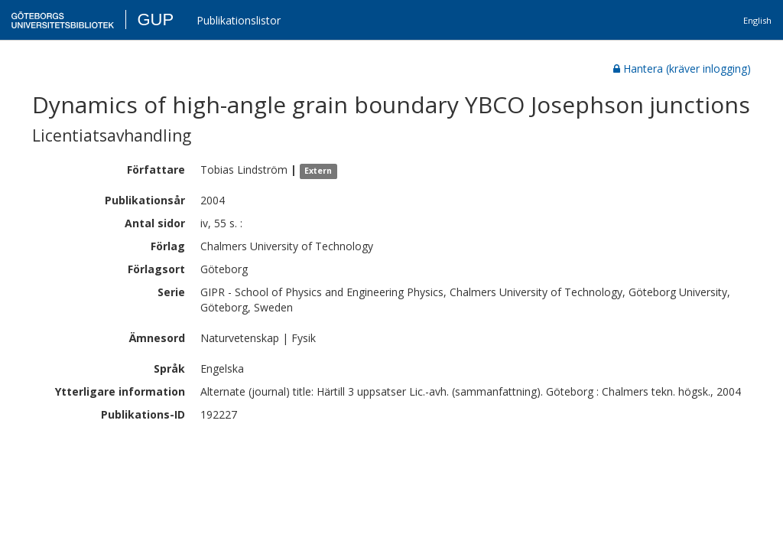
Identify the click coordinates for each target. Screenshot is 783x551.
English (757, 20)
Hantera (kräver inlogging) (682, 68)
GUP (155, 19)
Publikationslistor (239, 20)
